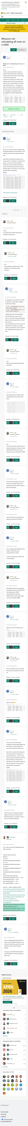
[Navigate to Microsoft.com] (5, 13)
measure (5, 116)
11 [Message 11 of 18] (10, 492)
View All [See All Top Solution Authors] (5, 1036)
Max (21, 114)
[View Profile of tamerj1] (8, 221)
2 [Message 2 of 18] (7, 915)
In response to (10, 141)
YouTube (15, 906)
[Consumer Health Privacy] (14, 1121)
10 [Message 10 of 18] (10, 457)
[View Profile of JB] (7, 56)
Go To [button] (23, 20)
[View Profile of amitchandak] (12, 837)
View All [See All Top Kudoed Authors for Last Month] (5, 1067)
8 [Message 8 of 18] (10, 370)
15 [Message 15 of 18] (10, 644)
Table (11, 116)
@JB (5, 230)
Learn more (4, 8)
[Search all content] (16, 23)
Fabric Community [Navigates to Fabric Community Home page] (16, 13)
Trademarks (3, 1116)
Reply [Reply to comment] (13, 200)
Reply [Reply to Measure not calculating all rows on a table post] (13, 123)
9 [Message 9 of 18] (10, 419)
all (7, 114)
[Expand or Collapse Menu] (2, 16)
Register (8, 20)
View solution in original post (10, 192)
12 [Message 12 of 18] (10, 524)
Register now (16, 30)
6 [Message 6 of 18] (8, 274)
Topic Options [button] (21, 49)
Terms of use (3, 1114)
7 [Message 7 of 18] (9, 336)
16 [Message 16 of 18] (10, 677)
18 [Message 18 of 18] (7, 197)
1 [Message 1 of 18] (7, 120)
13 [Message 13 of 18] (10, 563)
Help (18, 20)
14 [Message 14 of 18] (10, 602)
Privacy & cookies (4, 1112)
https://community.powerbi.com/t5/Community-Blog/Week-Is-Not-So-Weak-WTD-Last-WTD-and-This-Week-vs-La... (14, 897)
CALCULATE (13, 114)
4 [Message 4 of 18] (7, 239)
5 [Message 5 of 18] (8, 823)
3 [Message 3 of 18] (8, 960)
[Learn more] (7, 1002)
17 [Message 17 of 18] (10, 717)
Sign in (13, 20)
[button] (13, 49)
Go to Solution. (16, 109)
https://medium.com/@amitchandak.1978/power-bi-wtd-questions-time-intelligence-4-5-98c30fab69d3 (14, 891)
